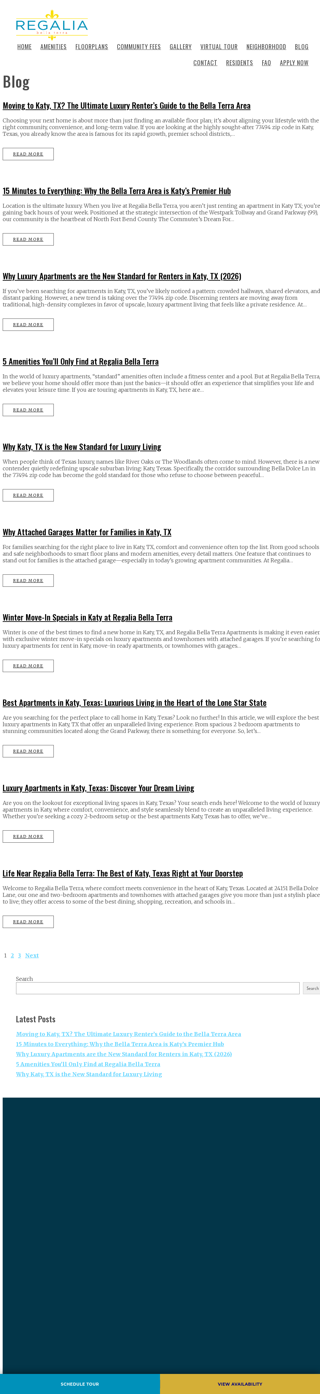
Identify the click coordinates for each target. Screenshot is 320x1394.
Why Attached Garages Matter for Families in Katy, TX (87, 532)
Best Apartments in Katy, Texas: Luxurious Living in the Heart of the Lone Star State (135, 702)
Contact (205, 62)
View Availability (240, 1384)
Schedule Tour (80, 1384)
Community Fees (139, 46)
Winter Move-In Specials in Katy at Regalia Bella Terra (87, 617)
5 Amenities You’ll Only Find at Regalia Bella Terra (81, 361)
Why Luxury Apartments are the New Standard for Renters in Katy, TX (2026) (122, 276)
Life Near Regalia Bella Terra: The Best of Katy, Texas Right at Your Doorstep (123, 873)
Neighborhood (266, 46)
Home (24, 46)
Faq (266, 62)
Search (24, 978)
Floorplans (91, 46)
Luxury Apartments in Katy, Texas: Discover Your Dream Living (98, 787)
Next (32, 955)
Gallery (181, 46)
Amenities (53, 46)
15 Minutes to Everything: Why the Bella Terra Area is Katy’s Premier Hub (117, 190)
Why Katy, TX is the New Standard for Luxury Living (82, 446)
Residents (239, 62)
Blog (302, 46)
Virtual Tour (219, 46)
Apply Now (294, 62)
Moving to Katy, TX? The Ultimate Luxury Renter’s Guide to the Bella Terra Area (127, 105)
